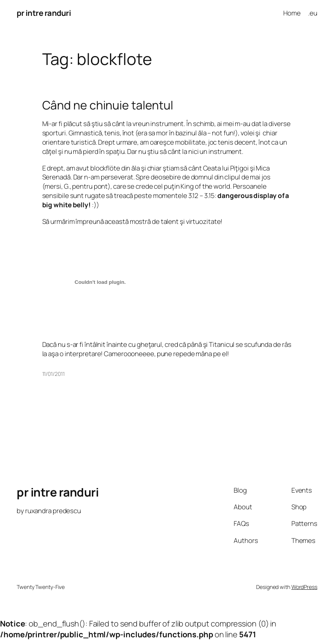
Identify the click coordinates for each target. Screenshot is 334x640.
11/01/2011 (53, 373)
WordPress (304, 587)
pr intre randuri (44, 13)
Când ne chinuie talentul (108, 105)
